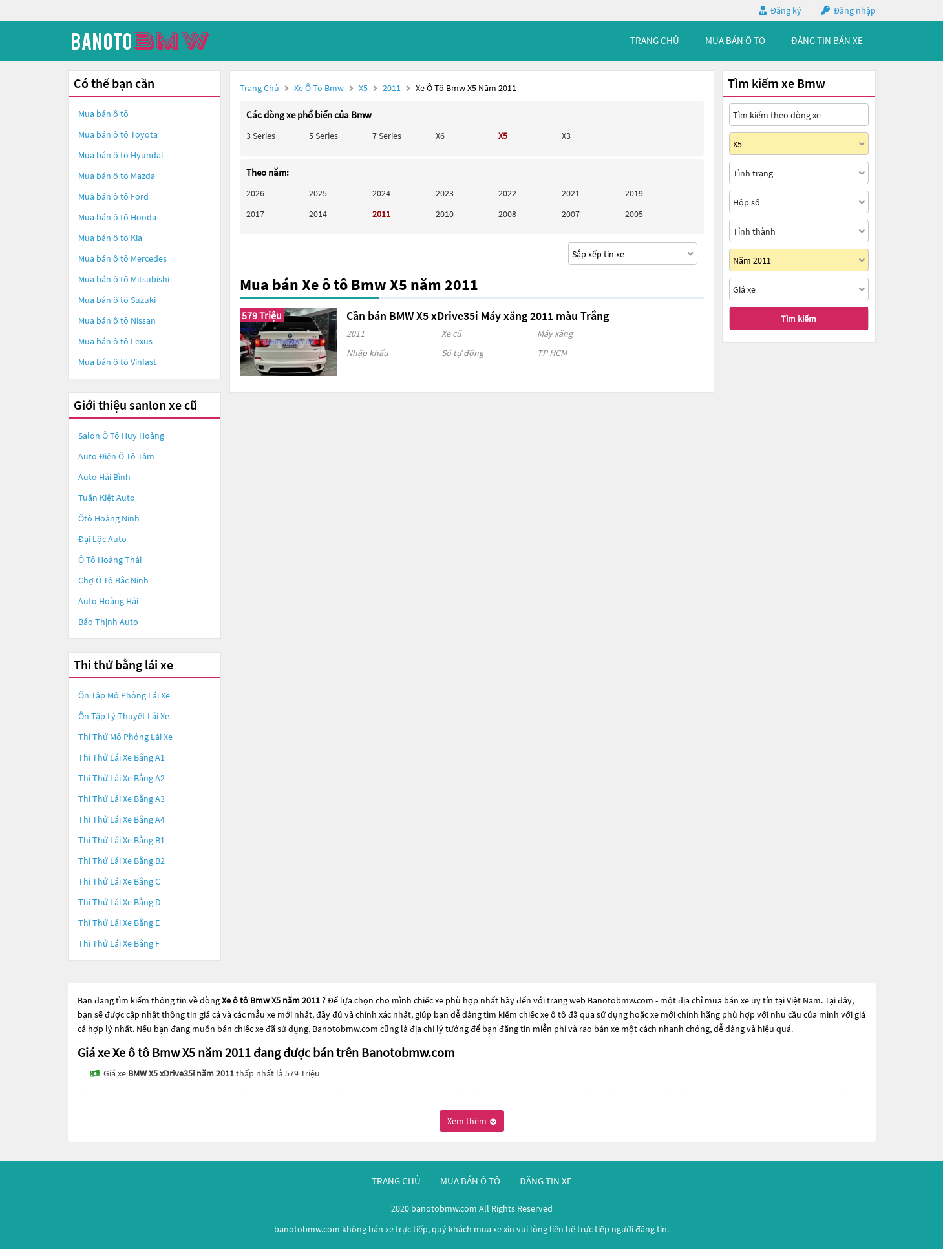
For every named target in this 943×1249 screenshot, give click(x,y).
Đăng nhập (855, 10)
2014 (318, 214)
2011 (393, 88)
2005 (634, 214)
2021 (571, 193)
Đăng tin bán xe (827, 40)
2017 (255, 214)
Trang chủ (259, 88)
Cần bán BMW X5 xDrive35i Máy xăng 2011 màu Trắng (477, 315)
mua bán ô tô (735, 40)
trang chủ (654, 40)
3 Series (260, 136)
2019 (634, 193)
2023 (445, 193)
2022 (507, 193)
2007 (571, 214)
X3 (566, 136)
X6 (440, 136)
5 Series (323, 136)
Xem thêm (471, 1121)
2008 (507, 214)
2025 (318, 193)
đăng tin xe (546, 1181)
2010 (445, 214)
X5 (364, 88)
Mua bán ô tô (103, 114)
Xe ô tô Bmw (319, 88)
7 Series (386, 136)
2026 (255, 193)
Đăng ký (785, 10)
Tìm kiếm (798, 318)
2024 (381, 193)
